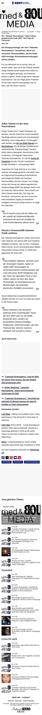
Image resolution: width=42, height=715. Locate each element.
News (3, 43)
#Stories (7, 462)
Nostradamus (7, 146)
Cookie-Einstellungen (28, 700)
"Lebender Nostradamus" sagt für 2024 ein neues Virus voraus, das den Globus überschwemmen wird (20, 380)
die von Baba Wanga (25, 143)
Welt (7, 43)
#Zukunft (18, 462)
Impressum (11, 700)
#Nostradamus (32, 462)
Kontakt (26, 697)
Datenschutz (18, 700)
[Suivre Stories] (37, 32)
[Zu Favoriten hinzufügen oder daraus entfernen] (30, 32)
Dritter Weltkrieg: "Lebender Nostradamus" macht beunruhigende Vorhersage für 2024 (18, 391)
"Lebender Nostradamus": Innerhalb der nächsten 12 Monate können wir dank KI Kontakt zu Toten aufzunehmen (20, 401)
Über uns (16, 697)
